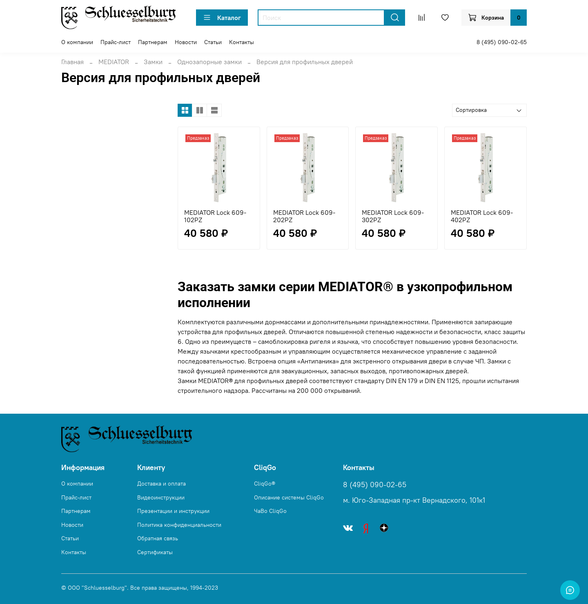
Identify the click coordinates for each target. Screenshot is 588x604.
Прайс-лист (115, 42)
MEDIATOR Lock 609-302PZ (393, 216)
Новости (186, 42)
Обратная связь (157, 538)
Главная (72, 62)
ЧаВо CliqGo (270, 511)
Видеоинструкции (161, 497)
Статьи (213, 42)
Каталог (222, 17)
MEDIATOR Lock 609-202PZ (304, 216)
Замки (153, 62)
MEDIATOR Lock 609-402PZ (482, 216)
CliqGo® (264, 483)
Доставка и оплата (161, 483)
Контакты (241, 42)
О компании (77, 42)
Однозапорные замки (209, 62)
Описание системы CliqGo (289, 497)
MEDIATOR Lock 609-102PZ (215, 216)
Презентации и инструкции (173, 511)
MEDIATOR (113, 62)
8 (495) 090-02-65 (502, 42)
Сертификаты (155, 552)
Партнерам (152, 42)
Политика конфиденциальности (179, 524)
